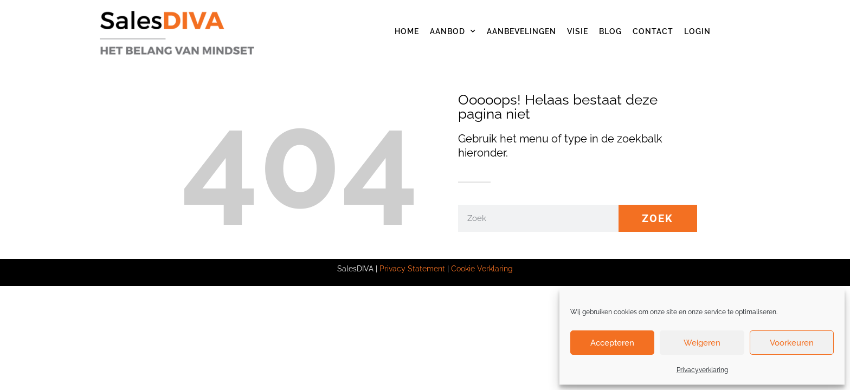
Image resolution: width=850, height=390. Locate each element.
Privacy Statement (412, 268)
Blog (610, 31)
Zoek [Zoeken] (657, 218)
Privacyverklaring (702, 370)
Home (407, 31)
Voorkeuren (792, 343)
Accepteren (612, 343)
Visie (577, 31)
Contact (653, 31)
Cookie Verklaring (482, 268)
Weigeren (702, 343)
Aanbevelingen (521, 31)
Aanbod (453, 31)
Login (697, 31)
